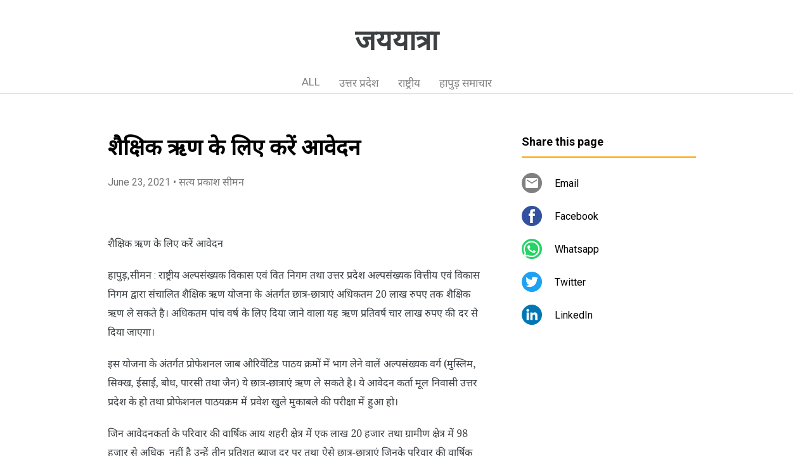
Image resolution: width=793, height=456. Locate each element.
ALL (311, 81)
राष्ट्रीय (409, 83)
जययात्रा (396, 40)
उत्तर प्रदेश (359, 83)
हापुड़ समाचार (465, 83)
